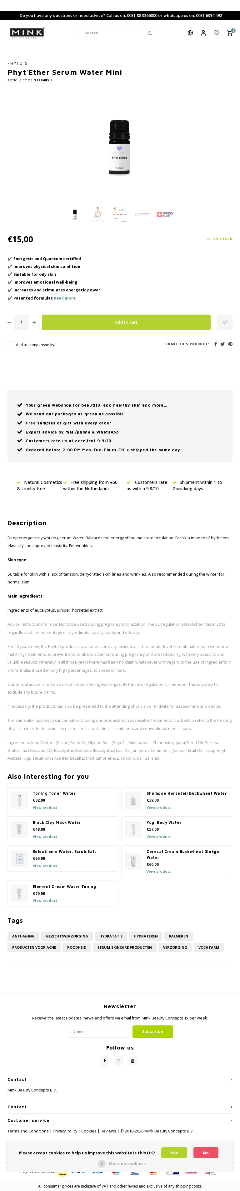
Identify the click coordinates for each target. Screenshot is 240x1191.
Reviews (108, 1131)
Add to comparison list (35, 344)
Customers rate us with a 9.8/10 (147, 486)
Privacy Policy (65, 1131)
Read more (65, 298)
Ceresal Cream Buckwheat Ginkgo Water (183, 855)
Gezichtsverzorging (67, 936)
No (206, 1153)
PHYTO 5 (18, 63)
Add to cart (126, 322)
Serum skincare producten (125, 947)
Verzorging (175, 947)
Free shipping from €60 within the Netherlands (90, 486)
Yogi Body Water (164, 822)
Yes (174, 1153)
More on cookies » (128, 1163)
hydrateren (146, 936)
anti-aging (23, 936)
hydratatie (110, 936)
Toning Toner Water (54, 793)
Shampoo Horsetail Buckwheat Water (187, 793)
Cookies (89, 1131)
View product (45, 807)
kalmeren (178, 936)
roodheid (76, 947)
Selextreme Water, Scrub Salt (64, 852)
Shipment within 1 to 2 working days (197, 486)
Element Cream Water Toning (64, 887)
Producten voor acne (34, 947)
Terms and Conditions (29, 1131)
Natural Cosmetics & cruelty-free (39, 486)
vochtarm (208, 947)
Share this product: (187, 344)
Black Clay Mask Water (57, 822)
